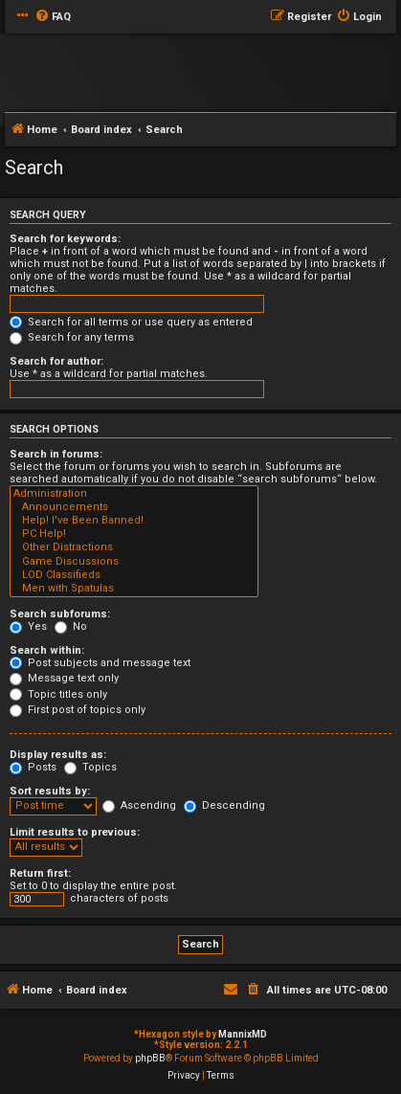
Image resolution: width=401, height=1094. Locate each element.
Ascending (139, 805)
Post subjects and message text (100, 663)
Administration (133, 494)
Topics (90, 767)
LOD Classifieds (133, 575)
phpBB (150, 1058)
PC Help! (133, 534)
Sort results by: (50, 791)
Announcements (133, 507)
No (71, 626)
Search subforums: (60, 614)
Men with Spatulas (133, 588)
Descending (224, 805)
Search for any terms (72, 337)
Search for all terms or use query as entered (131, 322)
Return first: (40, 873)
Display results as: (58, 754)
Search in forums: (56, 454)
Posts (33, 767)
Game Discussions (133, 562)
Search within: (47, 650)
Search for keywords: (65, 239)
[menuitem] (52, 17)
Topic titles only (58, 694)
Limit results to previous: (75, 832)
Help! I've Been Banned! (133, 520)
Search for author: (56, 361)
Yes (28, 626)
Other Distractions (133, 547)
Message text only (64, 678)
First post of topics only (77, 709)
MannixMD (242, 1034)
